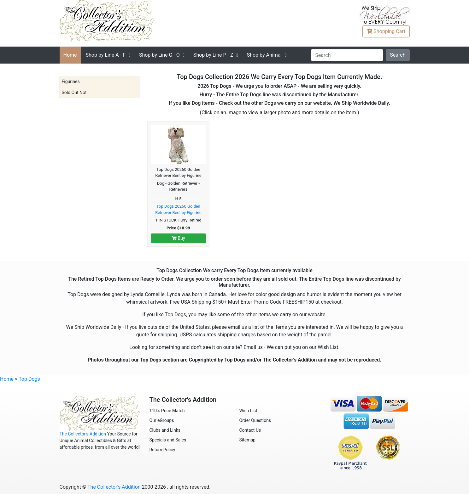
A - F (106, 55)
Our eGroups (161, 420)
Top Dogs (29, 379)
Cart (385, 31)
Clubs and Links (165, 430)
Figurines (71, 81)
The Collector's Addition (83, 433)
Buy (178, 238)
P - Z (213, 55)
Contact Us (250, 430)
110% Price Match (167, 410)
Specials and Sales (167, 439)
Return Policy (162, 449)
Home (70, 55)
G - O (159, 55)
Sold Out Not (74, 92)
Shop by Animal (264, 55)
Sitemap (247, 439)
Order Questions (255, 420)
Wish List (248, 410)
